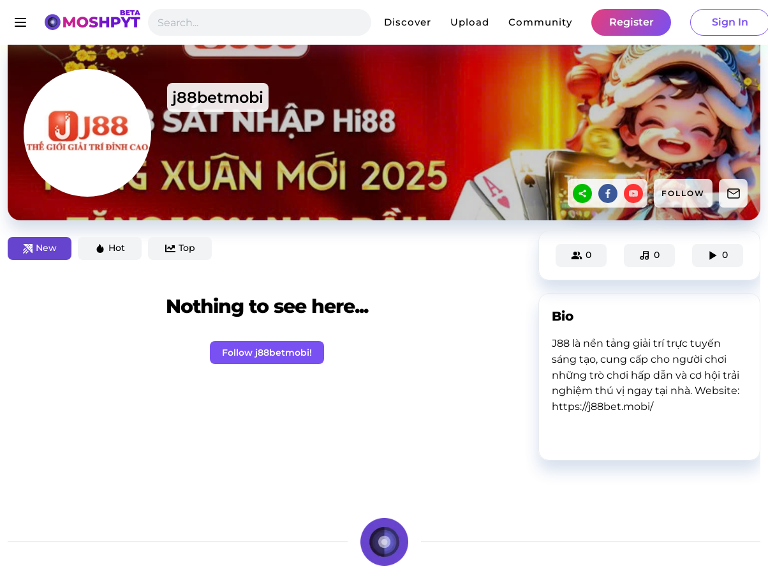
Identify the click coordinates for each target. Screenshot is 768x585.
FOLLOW (683, 193)
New (40, 248)
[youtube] (633, 193)
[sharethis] (582, 193)
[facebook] (607, 193)
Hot (110, 248)
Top (180, 248)
